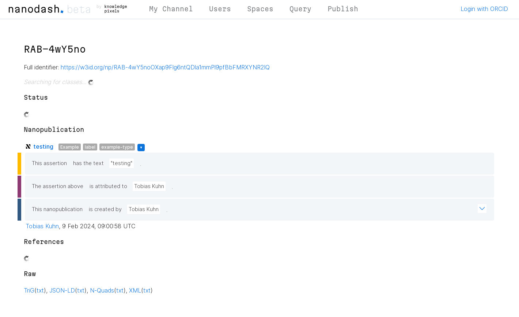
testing (43, 146)
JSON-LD (62, 290)
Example (69, 147)
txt (40, 290)
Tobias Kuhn (149, 186)
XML (135, 290)
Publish (342, 8)
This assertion (49, 163)
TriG (29, 290)
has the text (88, 163)
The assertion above (57, 186)
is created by (105, 209)
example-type (117, 147)
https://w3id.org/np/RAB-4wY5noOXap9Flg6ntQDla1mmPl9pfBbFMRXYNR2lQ (165, 67)
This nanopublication (57, 209)
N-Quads (102, 290)
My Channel (171, 8)
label (90, 147)
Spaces (260, 8)
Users (220, 8)
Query (300, 8)
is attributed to (108, 186)
